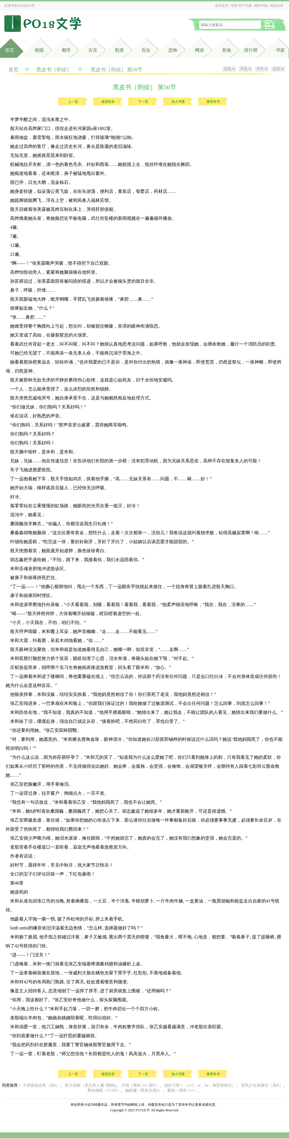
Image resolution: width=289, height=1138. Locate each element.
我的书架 (261, 6)
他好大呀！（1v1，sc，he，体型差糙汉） (200, 1085)
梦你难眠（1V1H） (103, 1090)
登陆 (234, 6)
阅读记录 (276, 6)
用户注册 (245, 6)
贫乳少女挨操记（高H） (262, 1085)
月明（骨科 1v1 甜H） (140, 1085)
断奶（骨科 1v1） (183, 1090)
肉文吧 (29, 6)
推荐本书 (213, 102)
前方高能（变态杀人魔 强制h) (90, 1085)
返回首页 (221, 6)
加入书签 (178, 102)
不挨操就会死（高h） (41, 1085)
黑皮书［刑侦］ (54, 69)
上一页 (73, 102)
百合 (145, 50)
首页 (9, 50)
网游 (199, 50)
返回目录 (108, 102)
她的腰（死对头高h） (143, 1090)
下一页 (143, 102)
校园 (39, 50)
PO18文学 (143, 1110)
